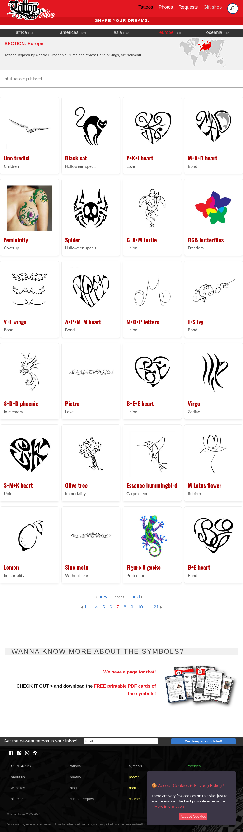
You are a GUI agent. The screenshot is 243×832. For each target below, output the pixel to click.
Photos (166, 7)
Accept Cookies (193, 816)
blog (73, 788)
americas (73, 32)
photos (75, 777)
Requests (188, 7)
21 (158, 606)
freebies (194, 766)
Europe (35, 43)
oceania (218, 32)
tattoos (75, 766)
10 (140, 606)
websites (18, 788)
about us (18, 777)
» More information (168, 806)
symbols (135, 766)
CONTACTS (21, 766)
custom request (82, 799)
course (134, 799)
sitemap (17, 799)
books (134, 788)
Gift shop (213, 7)
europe (170, 32)
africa (24, 32)
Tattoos (145, 7)
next (137, 596)
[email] (121, 741)
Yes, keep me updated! (203, 741)
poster (134, 777)
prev (101, 596)
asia (121, 32)
